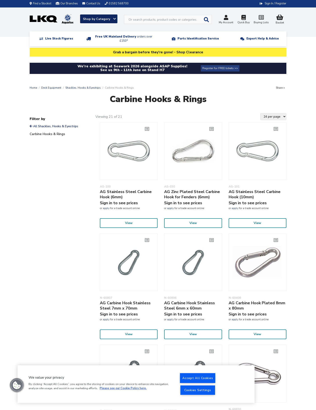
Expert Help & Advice (262, 39)
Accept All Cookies (197, 378)
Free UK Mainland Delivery (123, 39)
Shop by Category (99, 19)
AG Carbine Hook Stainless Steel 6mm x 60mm (189, 305)
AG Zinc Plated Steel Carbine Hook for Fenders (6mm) (192, 194)
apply (106, 208)
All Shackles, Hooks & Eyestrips (54, 126)
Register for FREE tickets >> (220, 68)
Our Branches (67, 3)
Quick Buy (243, 20)
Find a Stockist (40, 3)
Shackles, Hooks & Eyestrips (83, 88)
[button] (17, 385)
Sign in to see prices (119, 203)
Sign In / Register (275, 3)
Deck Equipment (51, 88)
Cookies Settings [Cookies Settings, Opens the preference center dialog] (197, 390)
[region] (136, 384)
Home (33, 88)
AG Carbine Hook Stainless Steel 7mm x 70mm (125, 305)
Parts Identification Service (198, 39)
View (129, 223)
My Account (226, 20)
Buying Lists (261, 20)
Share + (280, 88)
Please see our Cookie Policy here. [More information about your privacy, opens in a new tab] (123, 388)
